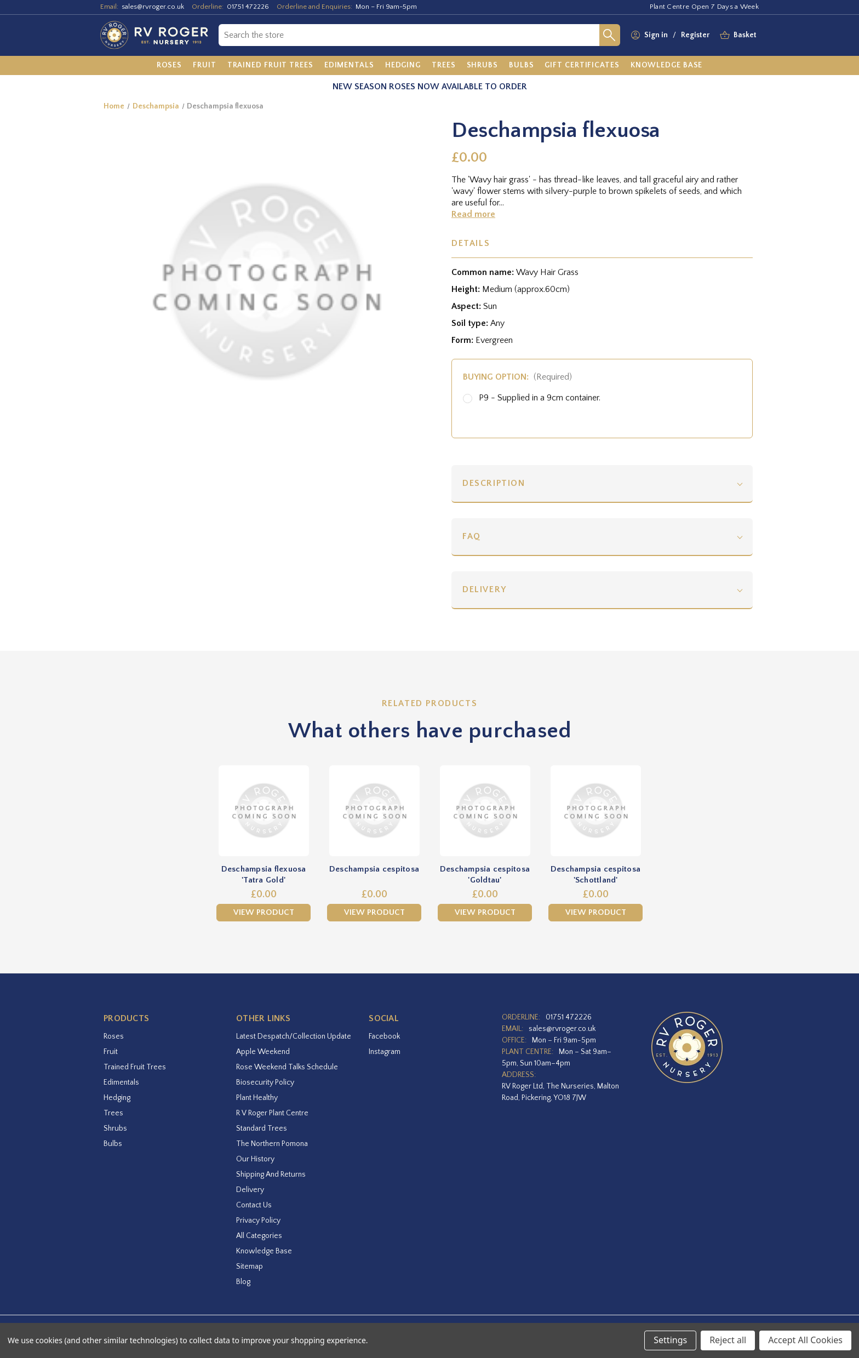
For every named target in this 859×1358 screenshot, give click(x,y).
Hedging (117, 1097)
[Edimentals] (349, 66)
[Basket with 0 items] (745, 35)
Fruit (111, 1051)
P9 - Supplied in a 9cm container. (539, 398)
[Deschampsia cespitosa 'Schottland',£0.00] (595, 810)
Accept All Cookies (805, 1340)
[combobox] (409, 35)
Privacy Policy (258, 1220)
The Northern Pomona (272, 1143)
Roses (114, 1036)
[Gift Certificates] (582, 66)
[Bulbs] (521, 66)
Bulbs (113, 1143)
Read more (473, 214)
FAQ (471, 536)
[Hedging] (403, 66)
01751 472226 (248, 6)
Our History (255, 1159)
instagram (384, 1051)
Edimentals (121, 1082)
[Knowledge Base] (666, 66)
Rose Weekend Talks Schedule (287, 1067)
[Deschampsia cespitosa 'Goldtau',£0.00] (484, 810)
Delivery (484, 589)
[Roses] (169, 66)
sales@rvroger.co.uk (153, 6)
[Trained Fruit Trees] (270, 66)
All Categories (259, 1235)
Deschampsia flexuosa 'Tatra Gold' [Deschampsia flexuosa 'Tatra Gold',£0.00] (263, 874)
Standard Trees (261, 1128)
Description (493, 483)
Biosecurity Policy (265, 1082)
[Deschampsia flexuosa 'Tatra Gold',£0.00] (263, 810)
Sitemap (249, 1266)
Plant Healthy (257, 1097)
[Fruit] (204, 66)
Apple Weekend (263, 1051)
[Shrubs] (482, 66)
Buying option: (517, 377)
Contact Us (254, 1205)
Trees (113, 1113)
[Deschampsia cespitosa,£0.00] (374, 810)
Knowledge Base (264, 1251)
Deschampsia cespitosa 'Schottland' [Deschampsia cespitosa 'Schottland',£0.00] (595, 874)
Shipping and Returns (271, 1174)
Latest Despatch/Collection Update (293, 1036)
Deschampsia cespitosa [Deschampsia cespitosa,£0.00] (374, 869)
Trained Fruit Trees (135, 1067)
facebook (384, 1036)
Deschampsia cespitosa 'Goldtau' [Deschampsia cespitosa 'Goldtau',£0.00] (485, 874)
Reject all (727, 1340)
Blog (243, 1281)
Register (695, 35)
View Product (263, 912)
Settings (670, 1340)
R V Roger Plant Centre (272, 1113)
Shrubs (115, 1128)
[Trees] (443, 66)
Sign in (656, 35)
